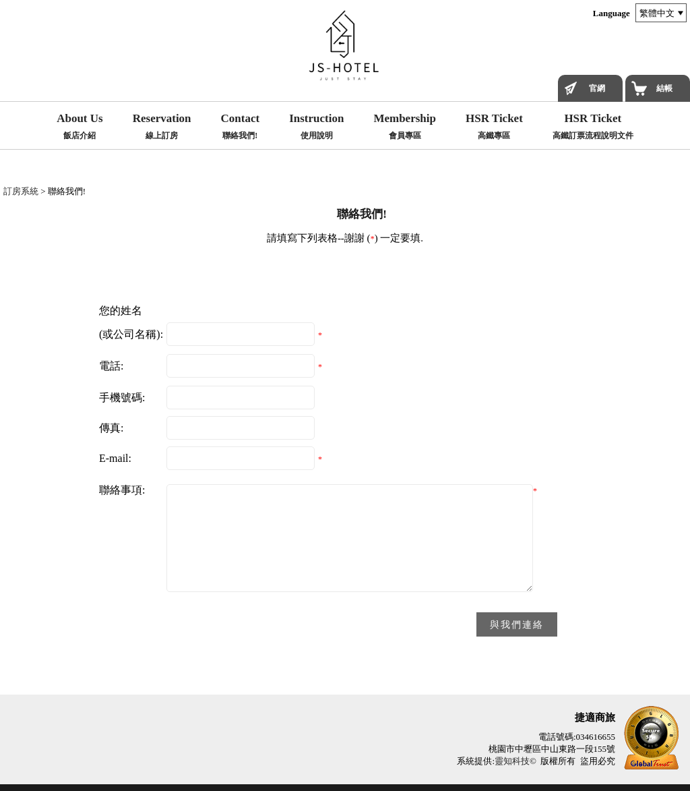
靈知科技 (512, 761)
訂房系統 (20, 191)
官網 (597, 88)
